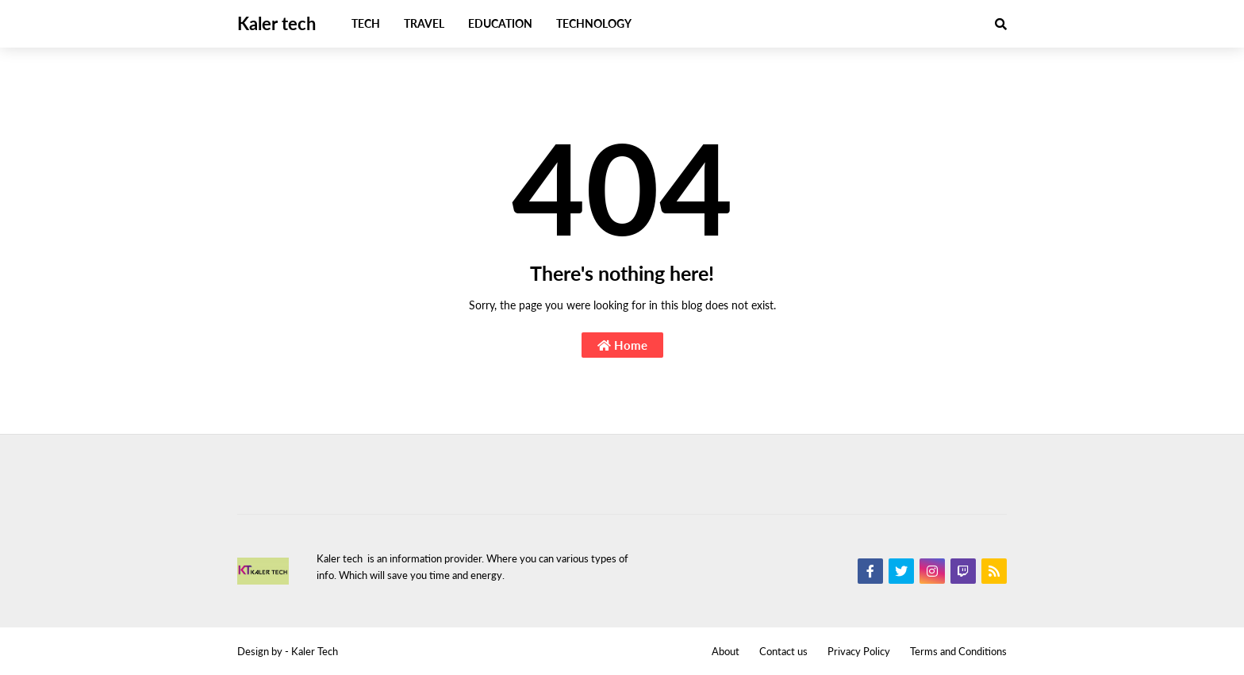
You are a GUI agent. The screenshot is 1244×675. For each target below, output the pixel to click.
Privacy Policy (858, 651)
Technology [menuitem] (594, 23)
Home (622, 345)
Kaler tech (276, 23)
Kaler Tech (314, 651)
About (725, 651)
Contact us (783, 651)
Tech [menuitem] (365, 23)
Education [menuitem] (500, 23)
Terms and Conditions (958, 651)
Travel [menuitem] (424, 23)
